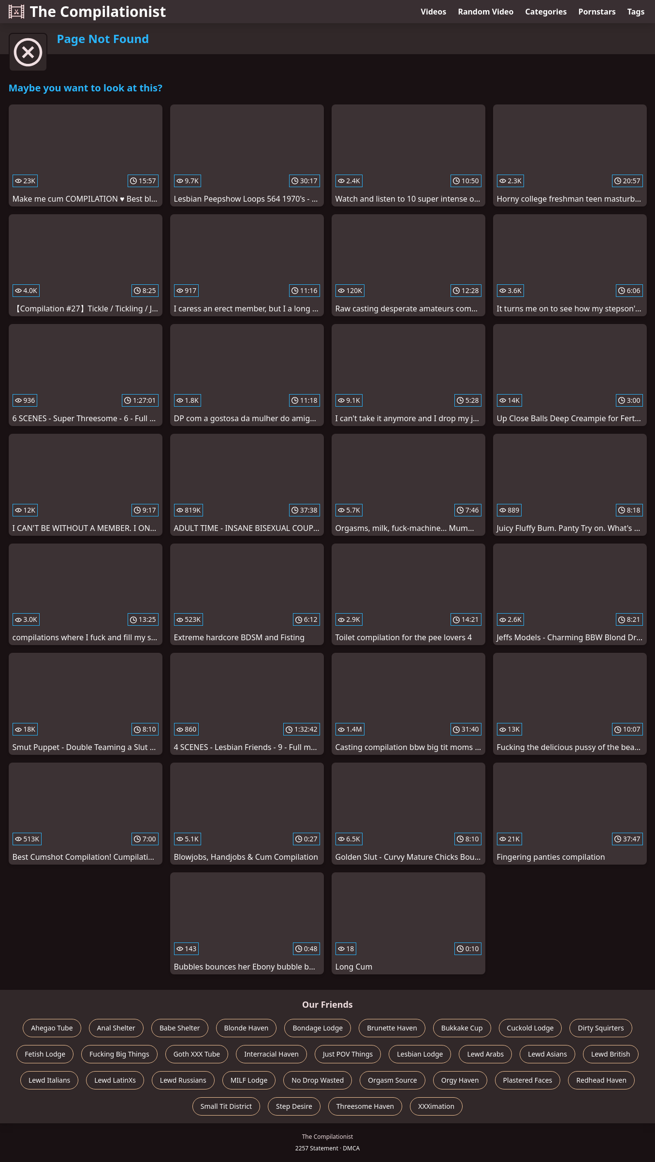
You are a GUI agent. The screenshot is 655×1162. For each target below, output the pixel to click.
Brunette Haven (392, 1027)
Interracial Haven (271, 1054)
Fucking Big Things (119, 1054)
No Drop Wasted (317, 1080)
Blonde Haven (246, 1027)
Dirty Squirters (601, 1027)
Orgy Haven (460, 1080)
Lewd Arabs (485, 1054)
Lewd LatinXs (115, 1080)
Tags (636, 11)
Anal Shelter (116, 1027)
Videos (434, 11)
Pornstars (597, 11)
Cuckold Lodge (530, 1027)
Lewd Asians (547, 1054)
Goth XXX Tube (197, 1054)
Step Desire (294, 1106)
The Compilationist (87, 11)
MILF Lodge (249, 1080)
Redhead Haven (601, 1080)
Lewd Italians (49, 1080)
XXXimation (436, 1106)
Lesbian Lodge (420, 1054)
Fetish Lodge (45, 1054)
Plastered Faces (528, 1080)
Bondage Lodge (317, 1027)
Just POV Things (348, 1054)
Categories (546, 11)
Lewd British (610, 1054)
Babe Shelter (180, 1027)
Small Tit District (226, 1106)
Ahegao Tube (52, 1027)
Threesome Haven (365, 1106)
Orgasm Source (392, 1080)
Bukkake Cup (462, 1027)
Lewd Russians (183, 1080)
